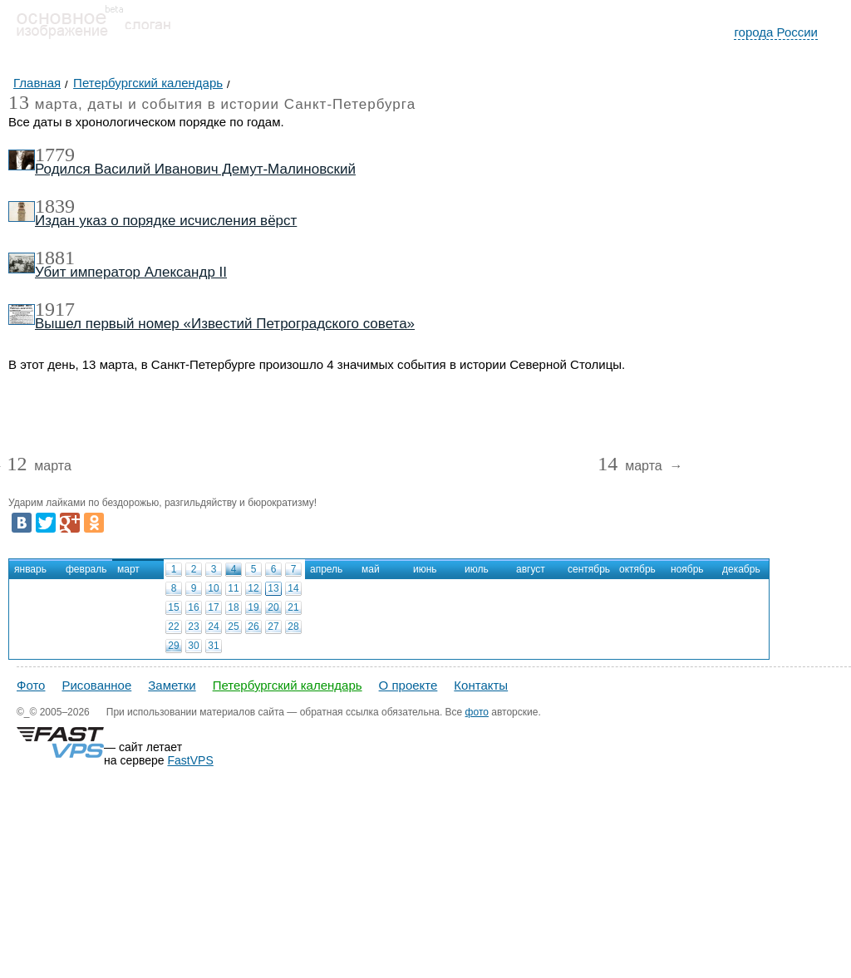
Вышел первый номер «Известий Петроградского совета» (225, 324)
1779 (55, 154)
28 (293, 626)
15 (173, 607)
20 (273, 607)
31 (213, 645)
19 (253, 607)
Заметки (171, 685)
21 (293, 607)
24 (213, 626)
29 (173, 645)
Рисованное (96, 685)
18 (233, 607)
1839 (55, 206)
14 (293, 588)
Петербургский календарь (287, 685)
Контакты (481, 685)
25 (233, 626)
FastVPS (191, 760)
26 (253, 626)
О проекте (408, 685)
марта (39, 466)
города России (776, 32)
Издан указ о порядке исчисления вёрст (166, 221)
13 (273, 588)
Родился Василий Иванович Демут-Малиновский (195, 169)
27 (273, 626)
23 (193, 626)
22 (173, 626)
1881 (55, 257)
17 (213, 607)
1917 (55, 309)
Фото (31, 685)
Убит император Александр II (131, 272)
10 (213, 588)
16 (193, 607)
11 (233, 588)
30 (193, 645)
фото (477, 712)
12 (253, 588)
